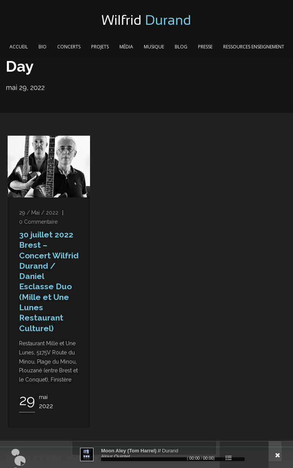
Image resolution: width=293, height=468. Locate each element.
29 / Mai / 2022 (38, 213)
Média (126, 46)
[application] (146, 454)
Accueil (19, 46)
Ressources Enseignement (253, 46)
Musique (154, 46)
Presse (205, 46)
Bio (43, 46)
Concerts (68, 46)
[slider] (173, 459)
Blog (181, 46)
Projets (100, 46)
